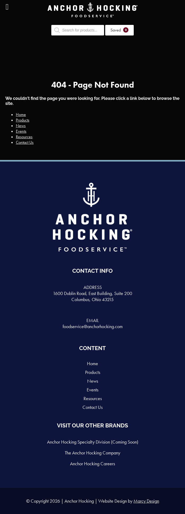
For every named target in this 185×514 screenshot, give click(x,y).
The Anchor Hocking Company (92, 453)
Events (21, 131)
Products (22, 120)
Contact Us (25, 142)
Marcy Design (146, 501)
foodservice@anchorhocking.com (93, 326)
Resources (24, 137)
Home (21, 114)
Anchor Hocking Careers (92, 464)
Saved (119, 30)
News (21, 125)
